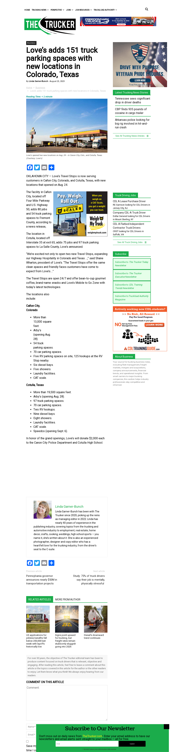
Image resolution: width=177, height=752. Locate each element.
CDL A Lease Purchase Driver (129, 201)
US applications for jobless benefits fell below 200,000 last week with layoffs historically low (36, 641)
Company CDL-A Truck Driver (129, 212)
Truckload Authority (105, 10)
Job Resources (83, 10)
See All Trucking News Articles (131, 136)
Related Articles (39, 599)
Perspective (57, 10)
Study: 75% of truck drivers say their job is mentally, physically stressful (89, 579)
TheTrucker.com (92, 746)
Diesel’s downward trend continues (94, 636)
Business (31, 43)
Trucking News (40, 10)
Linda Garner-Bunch (38, 81)
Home (27, 10)
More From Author (67, 599)
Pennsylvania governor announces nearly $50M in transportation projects (41, 579)
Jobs (69, 10)
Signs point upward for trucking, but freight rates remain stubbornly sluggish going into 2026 (65, 641)
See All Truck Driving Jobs (131, 242)
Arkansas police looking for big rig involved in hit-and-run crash (132, 123)
